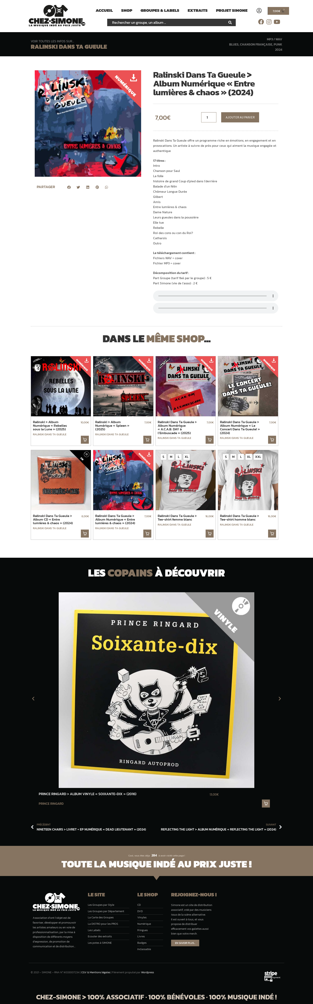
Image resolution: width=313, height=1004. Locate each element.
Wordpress (147, 972)
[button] (68, 187)
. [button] (85, 440)
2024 (278, 49)
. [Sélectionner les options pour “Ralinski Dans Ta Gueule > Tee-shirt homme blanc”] (272, 534)
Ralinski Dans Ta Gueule (69, 47)
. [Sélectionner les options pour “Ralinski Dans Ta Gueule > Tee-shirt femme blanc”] (210, 534)
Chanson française (256, 44)
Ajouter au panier (240, 117)
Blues (234, 44)
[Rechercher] (230, 22)
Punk (278, 44)
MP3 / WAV (274, 39)
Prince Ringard (51, 804)
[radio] (163, 457)
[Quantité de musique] (208, 117)
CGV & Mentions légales (95, 972)
